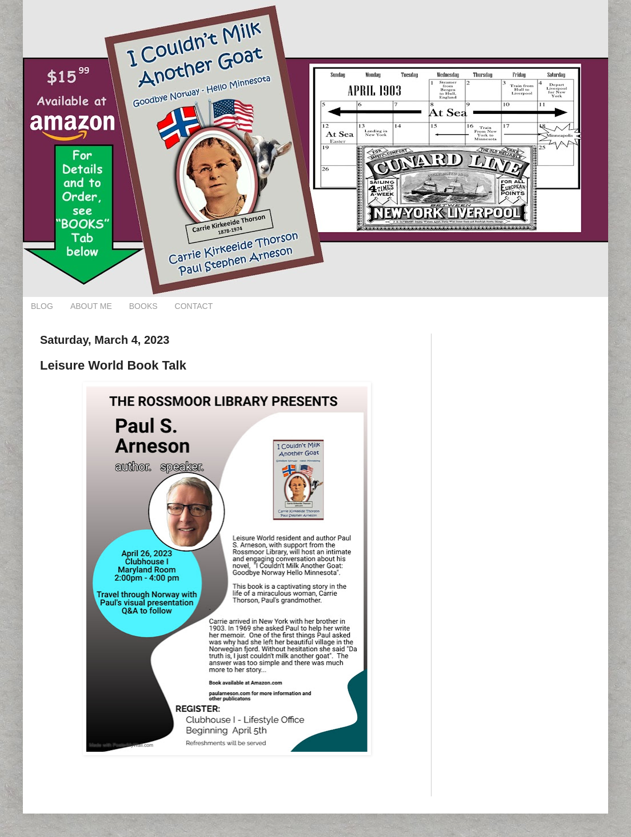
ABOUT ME (91, 306)
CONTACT (194, 306)
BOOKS (143, 306)
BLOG (42, 306)
